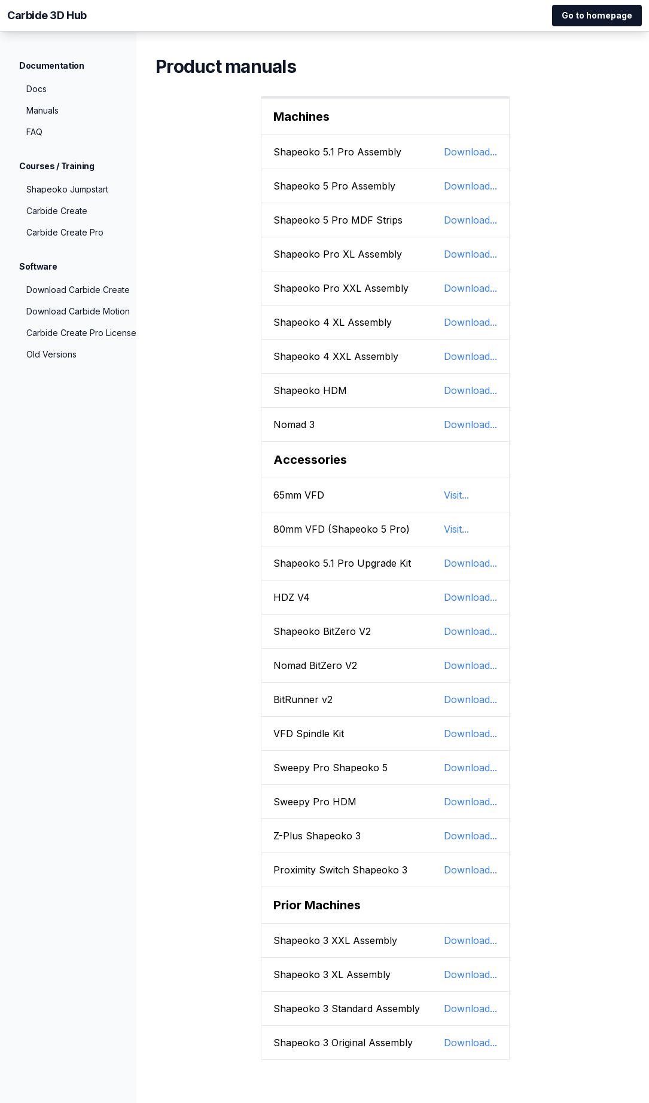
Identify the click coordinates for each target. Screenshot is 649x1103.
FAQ (34, 132)
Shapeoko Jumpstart (67, 189)
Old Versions (51, 354)
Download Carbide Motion (78, 311)
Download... (470, 152)
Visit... (456, 495)
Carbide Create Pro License (81, 333)
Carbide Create (56, 211)
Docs (36, 89)
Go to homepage (597, 15)
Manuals (42, 110)
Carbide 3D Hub (47, 15)
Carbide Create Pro (64, 232)
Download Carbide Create (78, 290)
